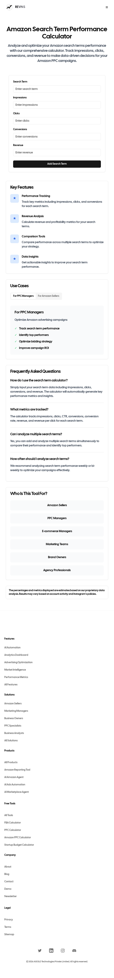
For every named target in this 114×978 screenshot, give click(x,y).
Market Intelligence (15, 670)
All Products (10, 762)
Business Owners (13, 718)
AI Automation (12, 648)
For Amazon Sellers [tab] (48, 296)
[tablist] (36, 296)
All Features (10, 685)
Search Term (20, 82)
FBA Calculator (12, 823)
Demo (7, 889)
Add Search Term (57, 164)
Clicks (16, 113)
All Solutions (11, 741)
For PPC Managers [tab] (23, 296)
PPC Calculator (12, 830)
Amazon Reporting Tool (17, 770)
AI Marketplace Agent (16, 792)
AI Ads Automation (14, 785)
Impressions (20, 98)
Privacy (8, 920)
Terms (7, 927)
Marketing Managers (16, 711)
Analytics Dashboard (16, 655)
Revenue (18, 145)
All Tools (8, 815)
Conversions (20, 129)
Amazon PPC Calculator (17, 837)
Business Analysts (14, 733)
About (7, 867)
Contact (8, 882)
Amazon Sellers (13, 704)
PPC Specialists (12, 726)
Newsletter (10, 896)
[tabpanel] (57, 330)
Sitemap (9, 934)
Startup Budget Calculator (19, 845)
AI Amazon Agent (14, 777)
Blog (6, 874)
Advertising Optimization (18, 662)
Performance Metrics (16, 677)
